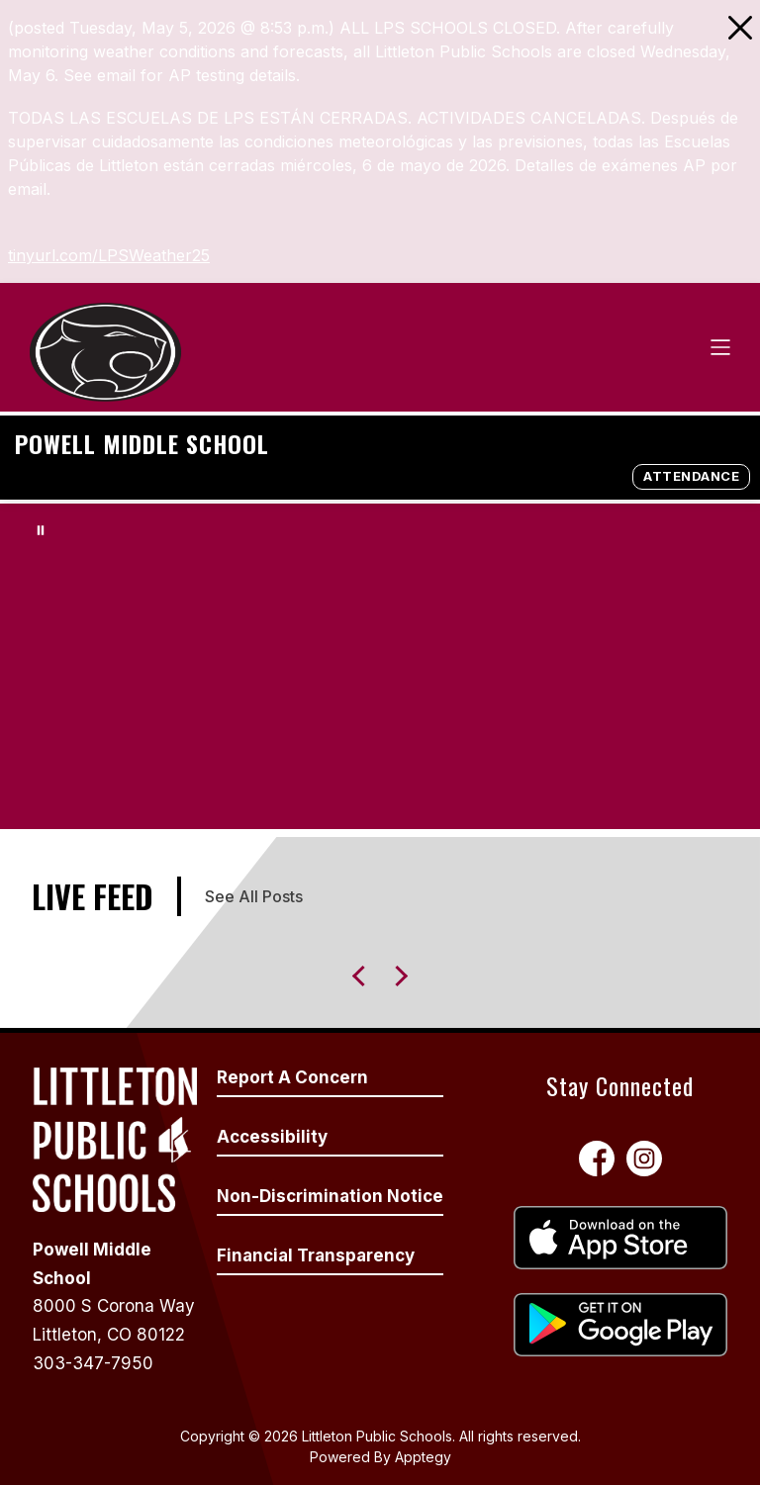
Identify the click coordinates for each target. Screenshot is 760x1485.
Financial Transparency (316, 1255)
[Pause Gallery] (40, 530)
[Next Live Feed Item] (362, 976)
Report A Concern (292, 1077)
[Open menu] (720, 347)
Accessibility (272, 1137)
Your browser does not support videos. (380, 666)
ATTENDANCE (691, 476)
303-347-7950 (93, 1363)
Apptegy (423, 1456)
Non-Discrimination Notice (330, 1196)
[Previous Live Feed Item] (397, 976)
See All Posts (254, 896)
